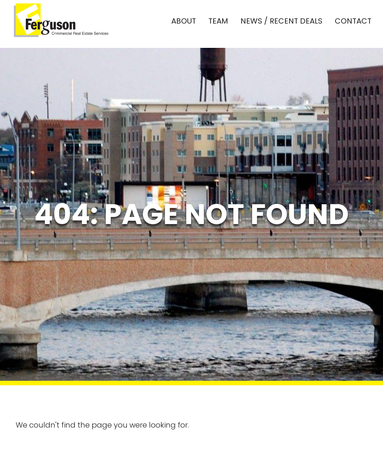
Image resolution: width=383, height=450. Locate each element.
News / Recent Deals (281, 23)
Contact (353, 23)
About (183, 23)
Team (218, 23)
